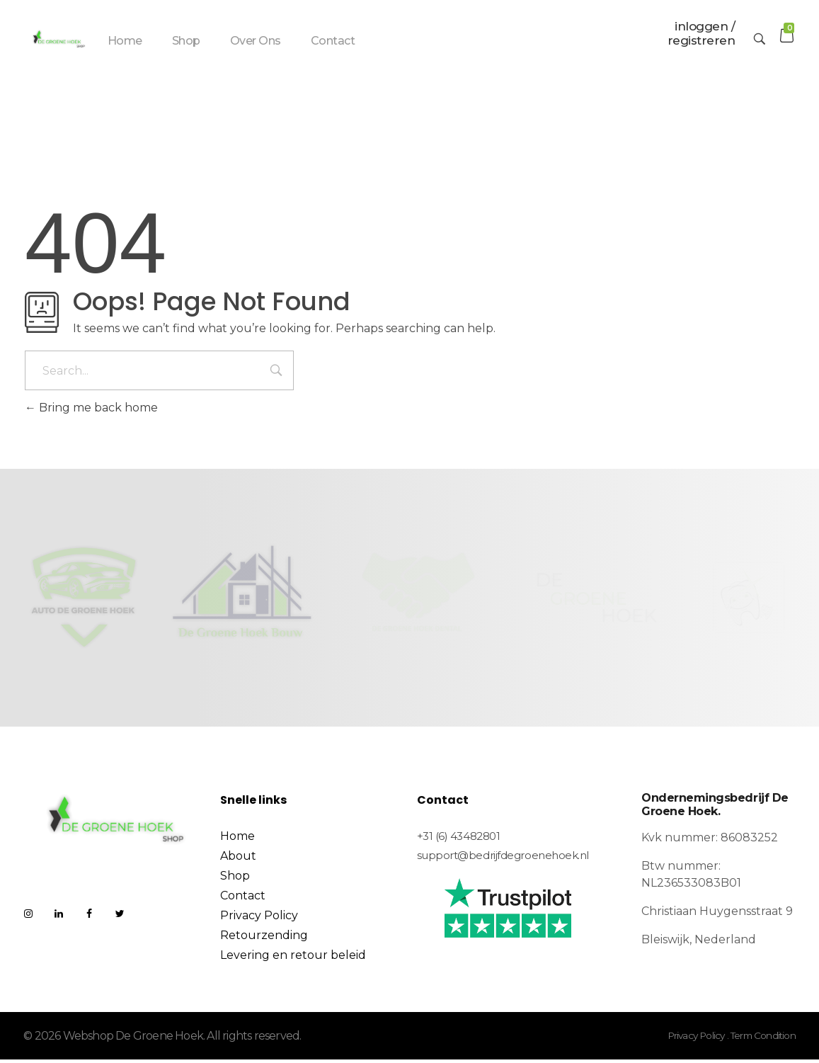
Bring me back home (91, 411)
